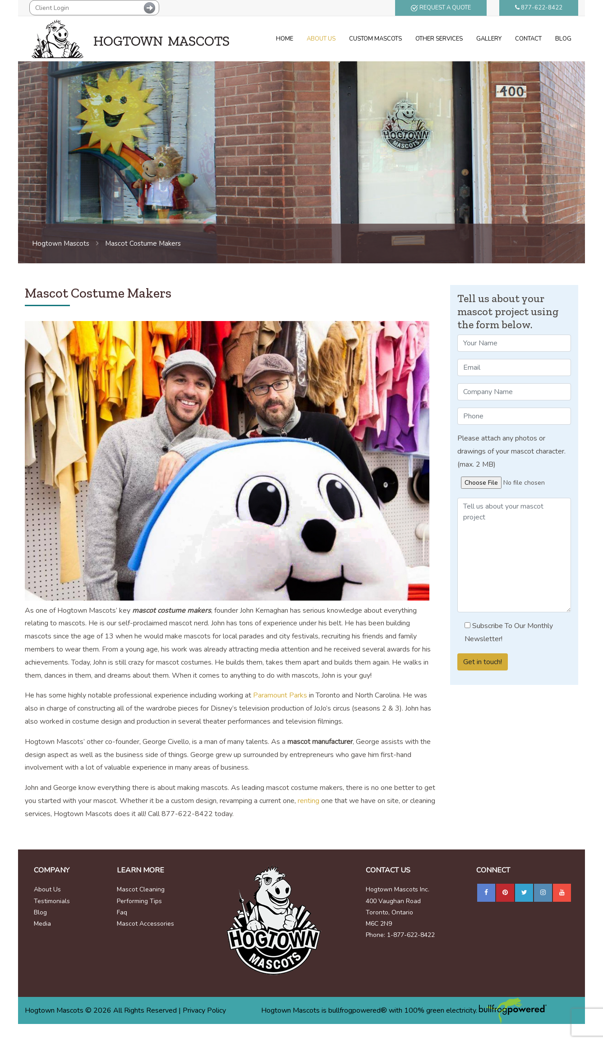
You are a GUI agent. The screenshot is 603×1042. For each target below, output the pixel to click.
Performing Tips (139, 901)
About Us (321, 39)
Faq (122, 912)
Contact (528, 39)
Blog (563, 39)
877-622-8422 (538, 8)
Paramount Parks (280, 695)
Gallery (489, 39)
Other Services (439, 39)
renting (308, 801)
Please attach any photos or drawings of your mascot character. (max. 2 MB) (511, 451)
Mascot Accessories (145, 923)
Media (42, 923)
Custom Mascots (375, 39)
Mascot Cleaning (141, 889)
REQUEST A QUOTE (441, 8)
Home (284, 39)
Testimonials (52, 901)
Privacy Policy (204, 1010)
